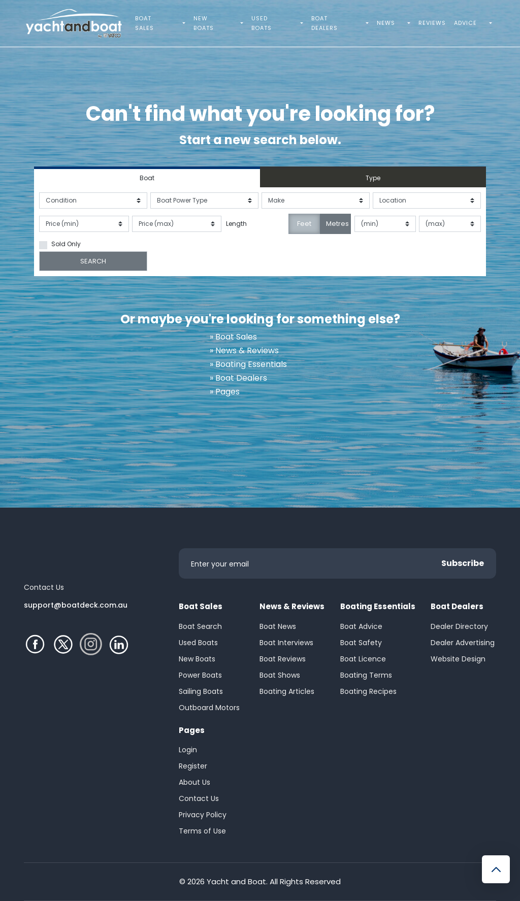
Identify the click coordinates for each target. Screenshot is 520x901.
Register (193, 766)
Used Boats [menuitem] (261, 23)
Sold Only (66, 244)
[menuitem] (185, 23)
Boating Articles (286, 691)
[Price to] (177, 224)
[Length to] (450, 224)
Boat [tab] (147, 178)
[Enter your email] (337, 563)
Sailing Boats (201, 691)
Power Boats (200, 675)
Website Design (458, 659)
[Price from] (84, 224)
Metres (337, 223)
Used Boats (198, 643)
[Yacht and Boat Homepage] (73, 23)
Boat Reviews (282, 659)
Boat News (277, 626)
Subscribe (462, 563)
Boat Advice (361, 626)
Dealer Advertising (463, 643)
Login (188, 750)
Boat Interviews (286, 643)
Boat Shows (279, 675)
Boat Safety (361, 643)
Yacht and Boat (236, 881)
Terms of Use (202, 831)
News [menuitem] (386, 23)
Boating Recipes (368, 691)
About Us (194, 782)
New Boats (197, 659)
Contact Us (199, 798)
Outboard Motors (209, 708)
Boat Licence (363, 659)
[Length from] (385, 224)
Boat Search (200, 626)
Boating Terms (366, 675)
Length (236, 223)
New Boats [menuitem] (203, 23)
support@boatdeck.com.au (75, 605)
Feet (304, 223)
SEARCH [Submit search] (93, 261)
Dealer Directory (459, 626)
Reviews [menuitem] (432, 23)
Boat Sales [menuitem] (144, 23)
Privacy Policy (202, 815)
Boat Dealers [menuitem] (324, 23)
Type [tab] (373, 178)
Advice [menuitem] (465, 23)
